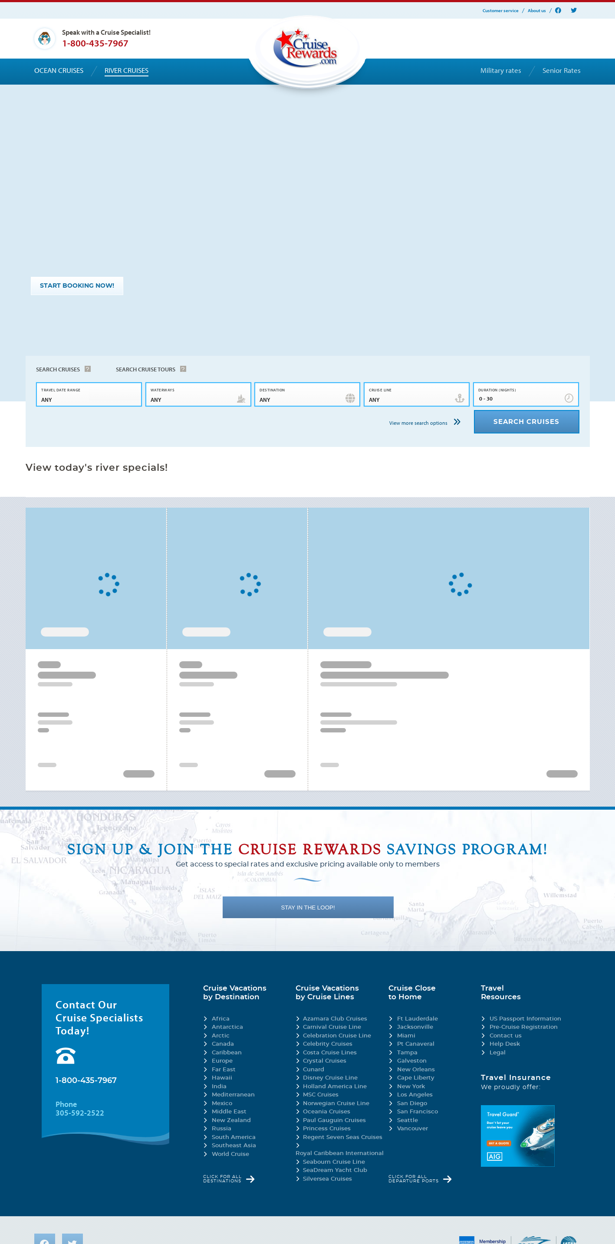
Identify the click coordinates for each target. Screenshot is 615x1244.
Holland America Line (335, 1087)
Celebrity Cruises (327, 1044)
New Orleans (416, 1070)
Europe (222, 1061)
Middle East (229, 1112)
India (219, 1087)
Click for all (222, 1179)
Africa (221, 1019)
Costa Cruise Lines (330, 1053)
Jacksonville (415, 1027)
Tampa (407, 1053)
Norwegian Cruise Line (336, 1103)
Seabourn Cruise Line (334, 1162)
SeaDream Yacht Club (335, 1170)
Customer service (501, 10)
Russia (221, 1129)
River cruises (126, 70)
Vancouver (412, 1129)
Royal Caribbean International (340, 1153)
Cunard (313, 1070)
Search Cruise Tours (145, 369)
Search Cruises (58, 369)
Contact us (506, 1036)
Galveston (412, 1061)
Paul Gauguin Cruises (334, 1120)
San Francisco (417, 1112)
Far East (224, 1070)
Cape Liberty (415, 1078)
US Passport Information (525, 1019)
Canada (223, 1044)
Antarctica (227, 1027)
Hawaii (222, 1078)
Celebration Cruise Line (337, 1036)
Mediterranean (233, 1095)
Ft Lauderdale (417, 1019)
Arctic (221, 1036)
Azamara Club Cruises (335, 1019)
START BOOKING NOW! (77, 286)
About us (537, 10)
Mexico (222, 1103)
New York (411, 1087)
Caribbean (227, 1053)
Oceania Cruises (326, 1112)
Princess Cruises (327, 1129)
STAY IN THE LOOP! (308, 907)
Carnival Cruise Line (332, 1027)
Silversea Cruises (327, 1179)
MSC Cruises (321, 1095)
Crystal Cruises (324, 1061)
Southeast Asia (234, 1146)
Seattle (407, 1120)
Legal (498, 1053)
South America (234, 1137)
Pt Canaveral (415, 1044)
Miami (406, 1036)
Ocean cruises (58, 70)
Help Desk (505, 1044)
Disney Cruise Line (330, 1078)
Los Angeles (415, 1095)
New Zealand (231, 1120)
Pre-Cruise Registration (524, 1027)
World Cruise (230, 1154)
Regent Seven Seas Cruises (342, 1137)
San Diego (412, 1103)
